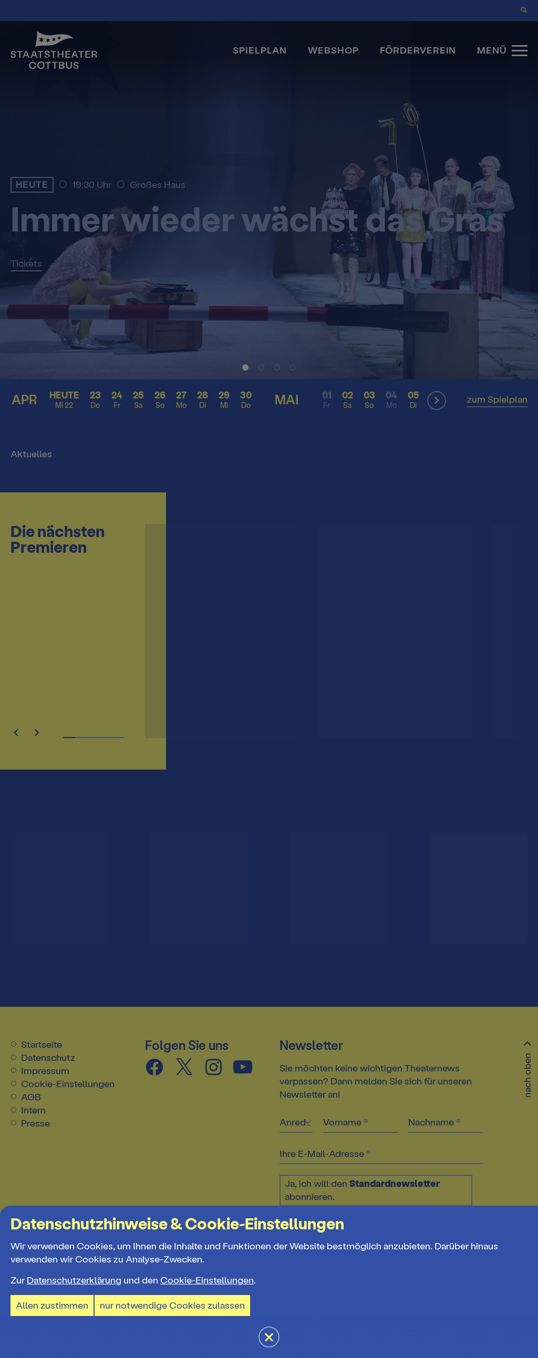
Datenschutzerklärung (74, 1280)
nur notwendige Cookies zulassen (172, 1305)
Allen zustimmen (52, 1305)
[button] (269, 679)
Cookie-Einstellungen (207, 1280)
